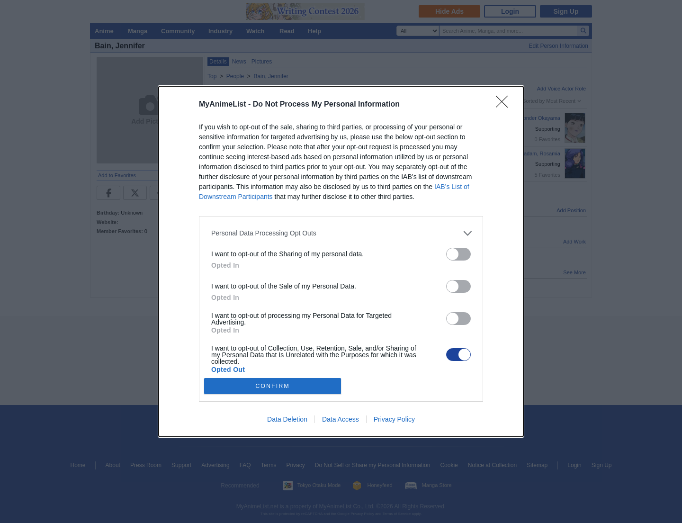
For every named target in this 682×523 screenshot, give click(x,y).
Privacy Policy (394, 419)
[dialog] (341, 261)
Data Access (340, 419)
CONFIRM (272, 386)
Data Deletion (287, 419)
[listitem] (341, 233)
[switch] (458, 254)
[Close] (505, 105)
